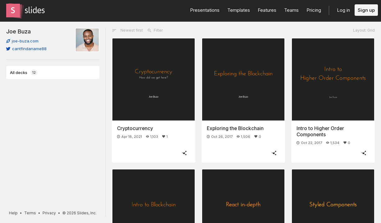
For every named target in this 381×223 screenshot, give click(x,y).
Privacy (49, 213)
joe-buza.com (22, 40)
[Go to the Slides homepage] (13, 10)
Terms (30, 213)
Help (13, 213)
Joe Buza (18, 31)
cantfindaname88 (26, 48)
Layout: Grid (364, 30)
